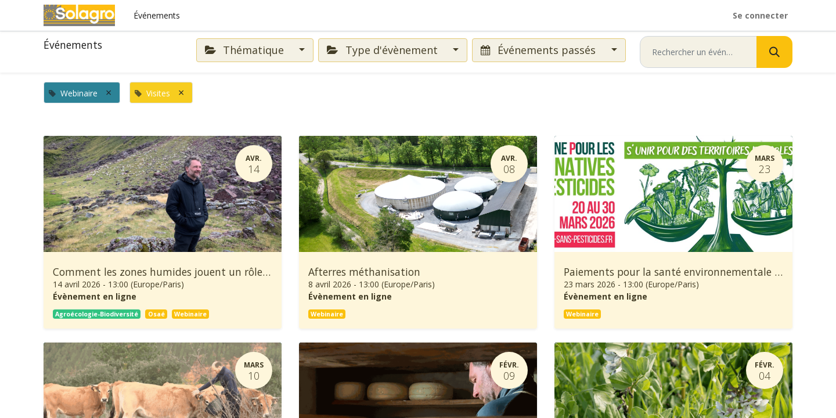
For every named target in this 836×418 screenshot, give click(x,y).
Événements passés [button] (540, 50)
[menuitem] (157, 15)
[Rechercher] (774, 52)
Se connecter (760, 15)
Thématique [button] (246, 50)
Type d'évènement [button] (383, 50)
